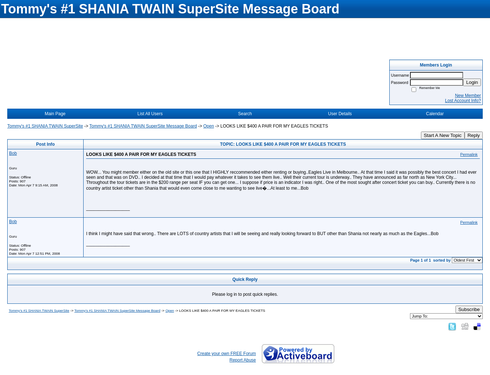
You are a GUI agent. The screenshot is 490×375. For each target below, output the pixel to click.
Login (472, 82)
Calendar (435, 113)
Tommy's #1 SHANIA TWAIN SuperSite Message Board (143, 126)
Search (245, 113)
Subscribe (469, 309)
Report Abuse (242, 360)
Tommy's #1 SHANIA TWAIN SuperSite (45, 126)
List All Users (149, 113)
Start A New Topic (443, 135)
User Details (340, 113)
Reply (473, 135)
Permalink (469, 154)
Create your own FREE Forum (226, 353)
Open (208, 126)
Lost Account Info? (463, 100)
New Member (468, 95)
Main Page (55, 113)
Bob (13, 153)
